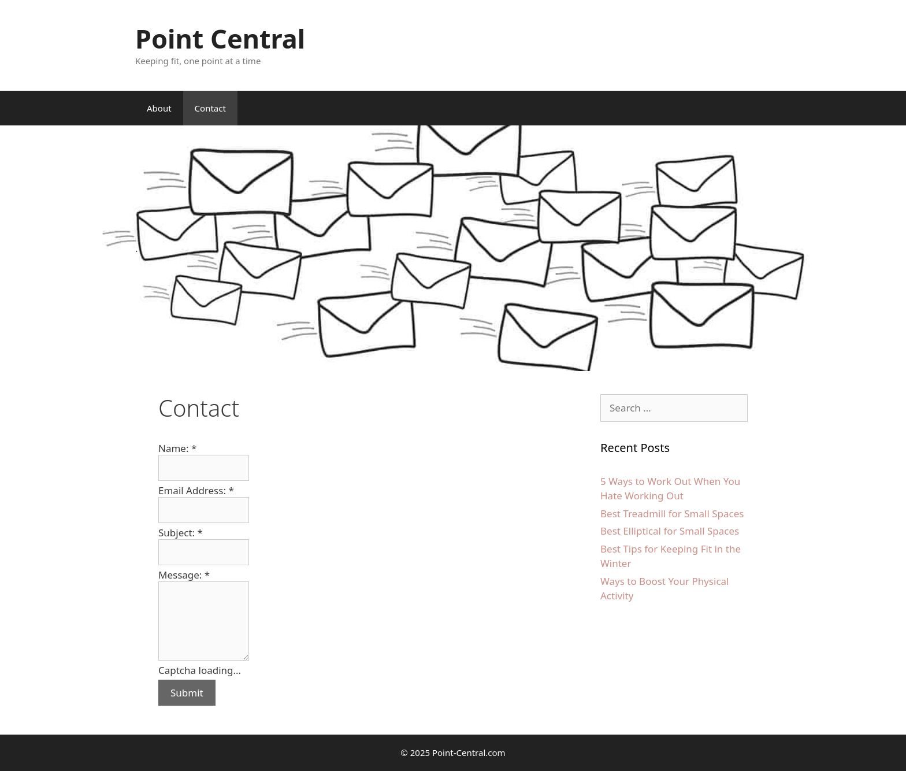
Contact (210, 108)
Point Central (220, 38)
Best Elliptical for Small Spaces (669, 531)
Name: (177, 448)
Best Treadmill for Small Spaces (672, 513)
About (159, 108)
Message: (184, 574)
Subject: (180, 532)
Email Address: (196, 490)
